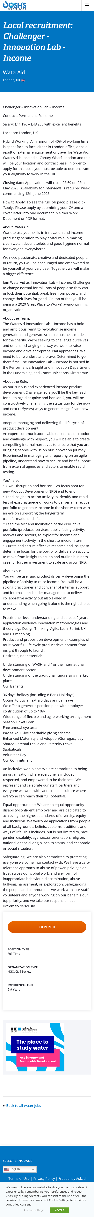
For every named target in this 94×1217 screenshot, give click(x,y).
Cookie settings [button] (34, 1210)
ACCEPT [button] (59, 1210)
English (12, 1169)
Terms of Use (18, 1178)
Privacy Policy (44, 1178)
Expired (47, 927)
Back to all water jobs (22, 1105)
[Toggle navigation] (87, 5)
